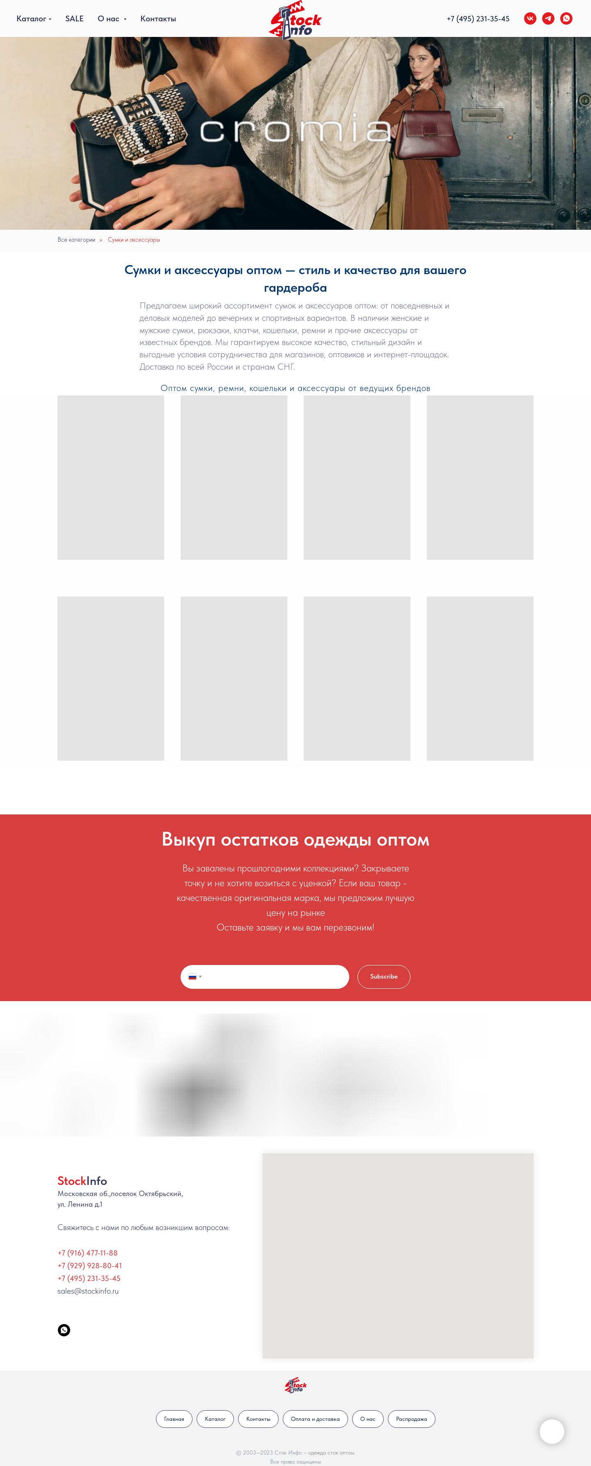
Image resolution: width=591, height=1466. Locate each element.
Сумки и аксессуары (134, 239)
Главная (174, 1419)
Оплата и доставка (315, 1419)
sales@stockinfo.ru (88, 1291)
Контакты (158, 18)
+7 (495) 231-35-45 (89, 1278)
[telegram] (548, 18)
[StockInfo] (64, 1330)
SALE (74, 18)
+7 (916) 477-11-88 (87, 1253)
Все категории (76, 239)
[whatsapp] (566, 18)
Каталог (31, 18)
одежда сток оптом (331, 1452)
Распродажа (411, 1419)
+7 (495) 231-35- (474, 18)
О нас (109, 18)
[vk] (530, 18)
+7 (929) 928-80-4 (88, 1265)
